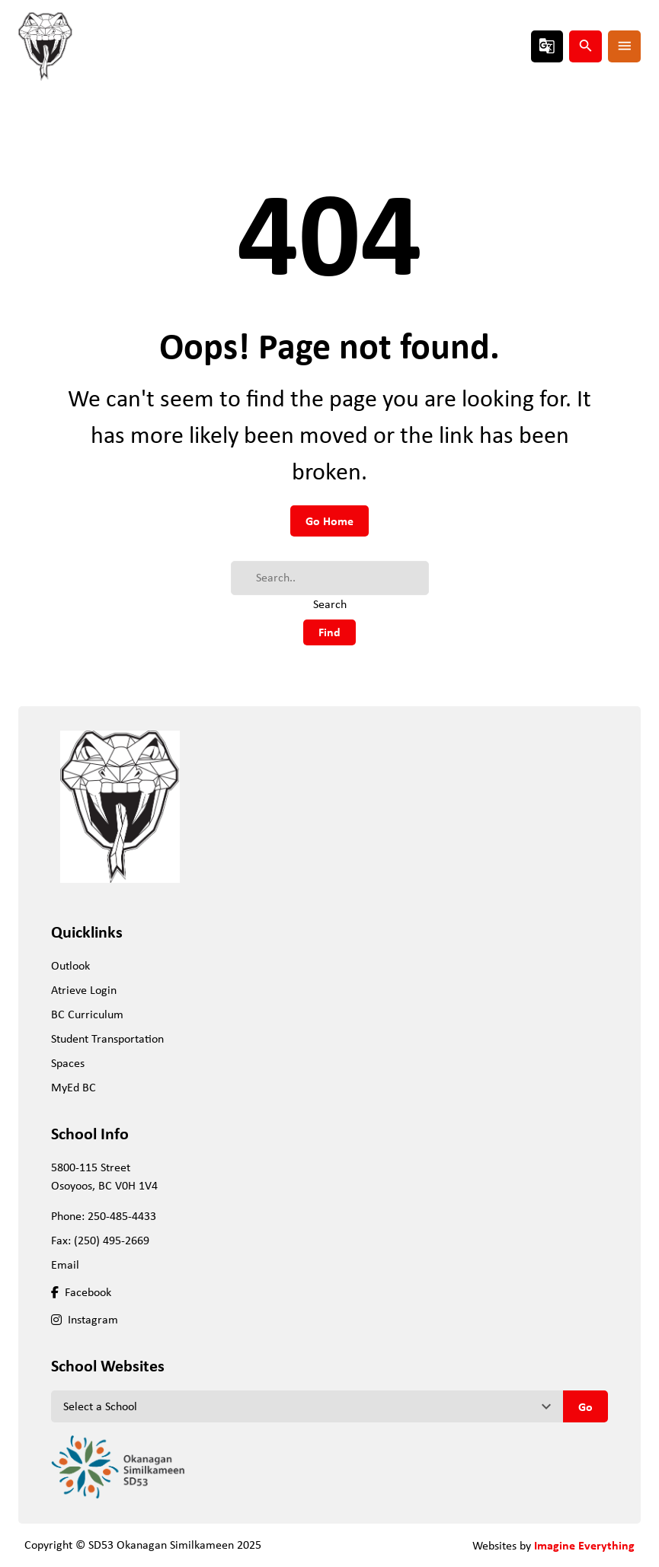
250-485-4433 (122, 1216)
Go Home (329, 520)
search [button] (585, 45)
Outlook (70, 965)
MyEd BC (73, 1087)
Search (330, 604)
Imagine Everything (584, 1545)
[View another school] (307, 1406)
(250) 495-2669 (111, 1240)
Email (65, 1264)
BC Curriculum (87, 1014)
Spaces (68, 1063)
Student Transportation (107, 1038)
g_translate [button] (547, 45)
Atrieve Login (84, 990)
